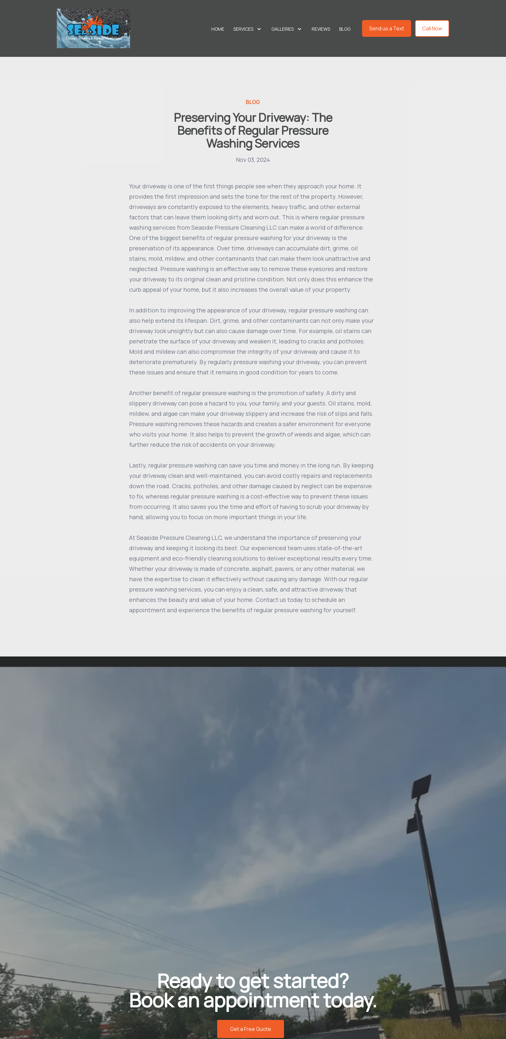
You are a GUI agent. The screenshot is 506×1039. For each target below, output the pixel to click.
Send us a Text (386, 28)
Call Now (432, 28)
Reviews (321, 29)
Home (217, 29)
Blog (344, 29)
